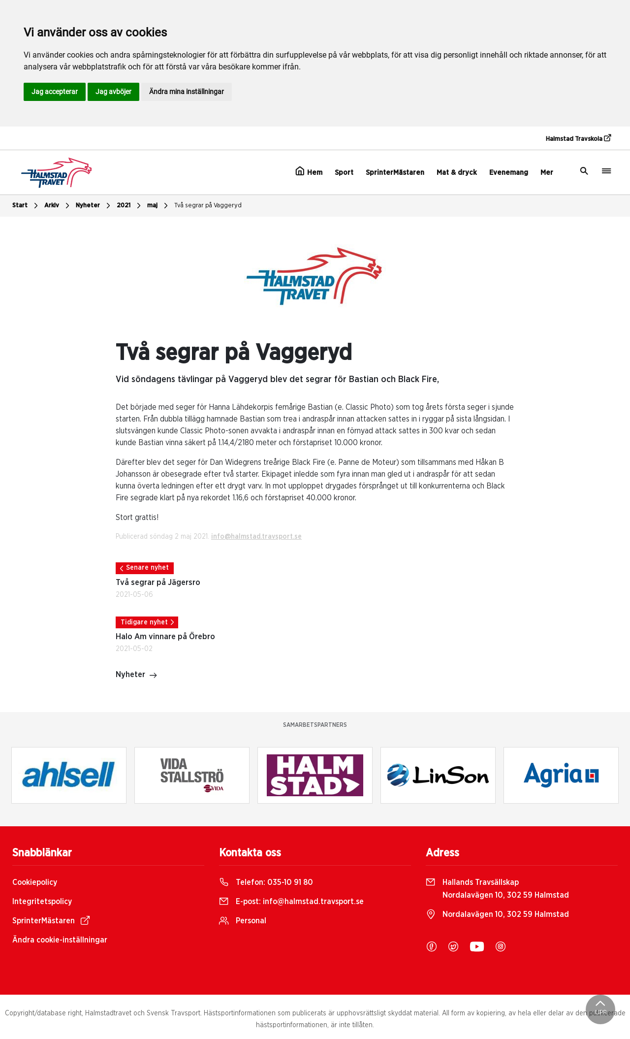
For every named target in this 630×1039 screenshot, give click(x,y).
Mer (546, 172)
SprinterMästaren (395, 172)
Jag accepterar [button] (55, 92)
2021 (130, 205)
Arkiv (58, 205)
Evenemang (508, 172)
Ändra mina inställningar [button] (186, 92)
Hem (308, 171)
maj (158, 205)
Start (26, 205)
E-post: (291, 901)
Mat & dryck (457, 172)
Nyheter (94, 205)
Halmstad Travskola (578, 138)
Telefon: (266, 882)
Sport (344, 172)
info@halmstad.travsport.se (256, 536)
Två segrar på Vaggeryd (208, 205)
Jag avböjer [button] (113, 92)
